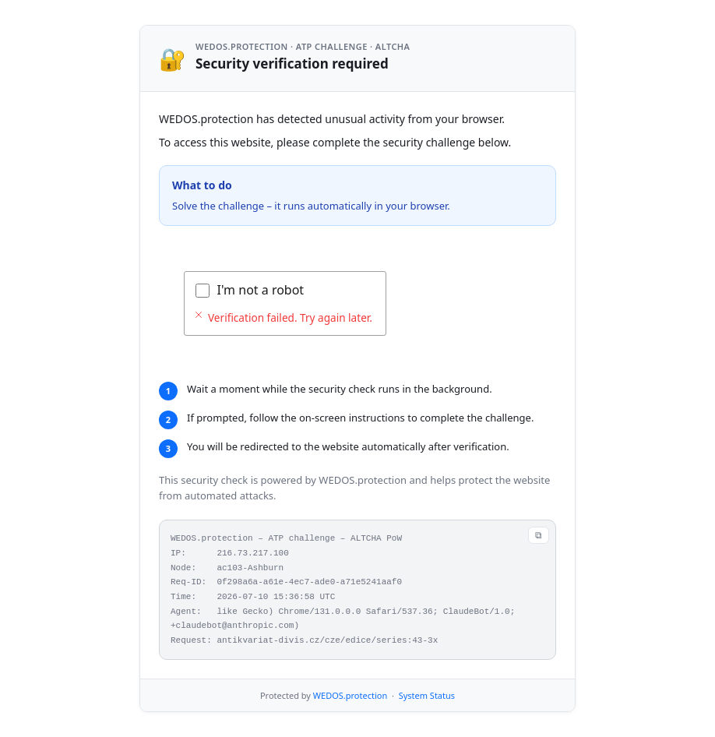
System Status (427, 695)
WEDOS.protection (350, 695)
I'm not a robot (261, 289)
